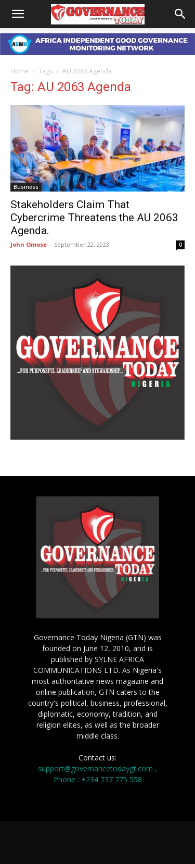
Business (26, 186)
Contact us (118, 833)
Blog (86, 833)
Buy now (156, 833)
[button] (17, 14)
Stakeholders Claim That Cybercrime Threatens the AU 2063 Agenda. (94, 217)
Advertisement (48, 833)
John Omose (28, 244)
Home (19, 71)
